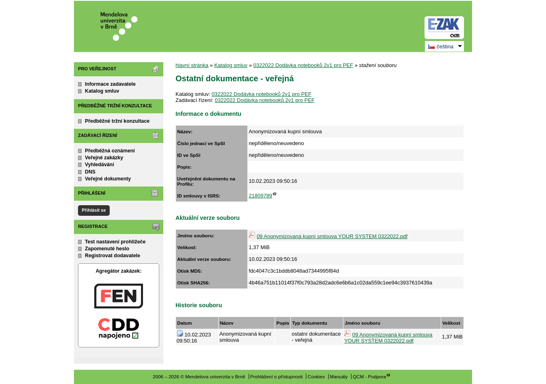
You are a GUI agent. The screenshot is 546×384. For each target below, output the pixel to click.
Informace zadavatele (110, 84)
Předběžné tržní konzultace (117, 121)
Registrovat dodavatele (112, 255)
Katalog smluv (102, 91)
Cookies (316, 376)
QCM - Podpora (369, 376)
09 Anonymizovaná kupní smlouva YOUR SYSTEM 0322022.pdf (332, 236)
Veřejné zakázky (104, 158)
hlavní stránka (192, 65)
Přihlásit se (94, 210)
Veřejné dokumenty (108, 179)
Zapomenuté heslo (107, 249)
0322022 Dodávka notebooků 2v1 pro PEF (303, 65)
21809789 (260, 196)
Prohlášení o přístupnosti (276, 376)
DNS (90, 172)
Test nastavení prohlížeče (115, 242)
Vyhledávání (99, 164)
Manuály (339, 376)
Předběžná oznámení (110, 151)
